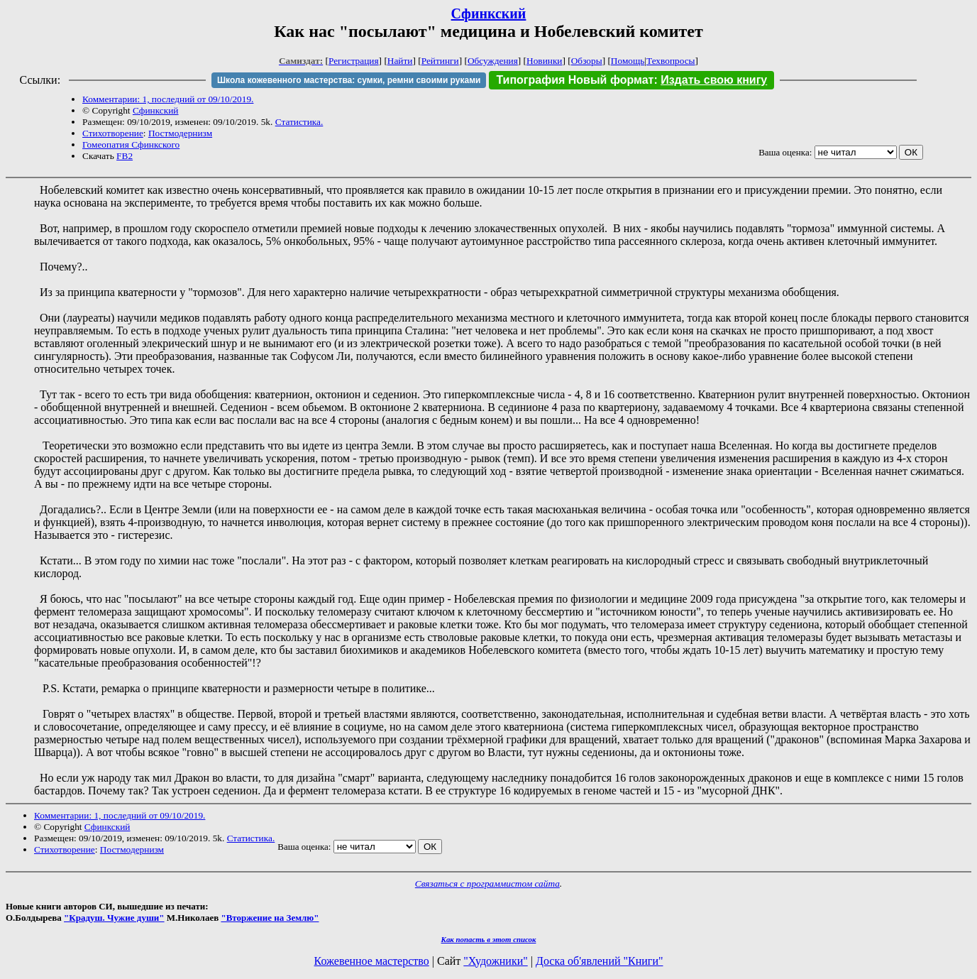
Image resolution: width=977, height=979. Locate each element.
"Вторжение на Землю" (270, 917)
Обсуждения (493, 60)
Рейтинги (440, 60)
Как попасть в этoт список (488, 939)
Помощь (627, 60)
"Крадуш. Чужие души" (114, 917)
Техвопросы (670, 60)
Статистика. (299, 121)
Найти (400, 60)
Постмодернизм (180, 133)
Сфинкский (488, 13)
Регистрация (354, 60)
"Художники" (495, 961)
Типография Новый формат (574, 80)
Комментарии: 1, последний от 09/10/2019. (167, 99)
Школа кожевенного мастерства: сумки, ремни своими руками (348, 80)
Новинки (544, 60)
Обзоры (586, 60)
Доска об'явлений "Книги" (599, 961)
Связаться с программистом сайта (487, 883)
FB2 (124, 156)
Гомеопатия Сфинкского (131, 144)
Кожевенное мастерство (371, 961)
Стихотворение (112, 133)
